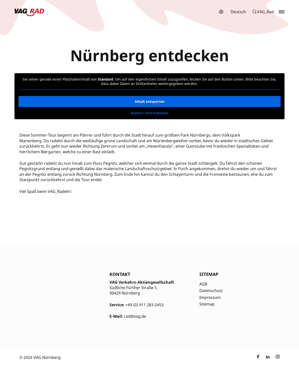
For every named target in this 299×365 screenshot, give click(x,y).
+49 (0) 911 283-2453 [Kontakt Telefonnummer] (144, 304)
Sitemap (207, 304)
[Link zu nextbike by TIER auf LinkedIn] (268, 357)
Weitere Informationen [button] (149, 113)
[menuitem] (238, 11)
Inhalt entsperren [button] (149, 101)
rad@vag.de (135, 316)
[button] (263, 11)
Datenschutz (211, 290)
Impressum (210, 297)
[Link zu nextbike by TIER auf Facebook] (258, 357)
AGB (203, 284)
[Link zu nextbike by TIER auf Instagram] (278, 357)
